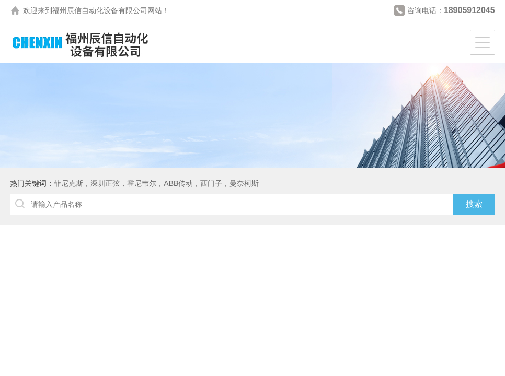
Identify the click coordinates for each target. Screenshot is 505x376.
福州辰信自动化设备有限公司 (99, 10)
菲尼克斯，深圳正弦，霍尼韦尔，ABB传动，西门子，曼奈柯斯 (156, 183)
